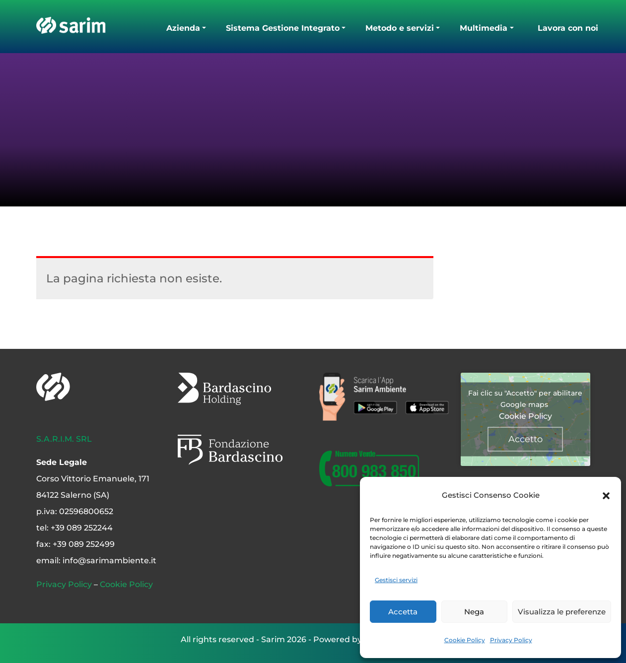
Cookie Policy (464, 640)
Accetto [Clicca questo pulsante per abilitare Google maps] (525, 438)
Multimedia (483, 28)
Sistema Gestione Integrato (283, 28)
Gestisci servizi (396, 580)
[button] (606, 495)
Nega (474, 611)
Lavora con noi (568, 28)
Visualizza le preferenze (562, 611)
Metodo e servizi (399, 28)
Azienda (183, 28)
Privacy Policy (511, 640)
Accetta (402, 611)
